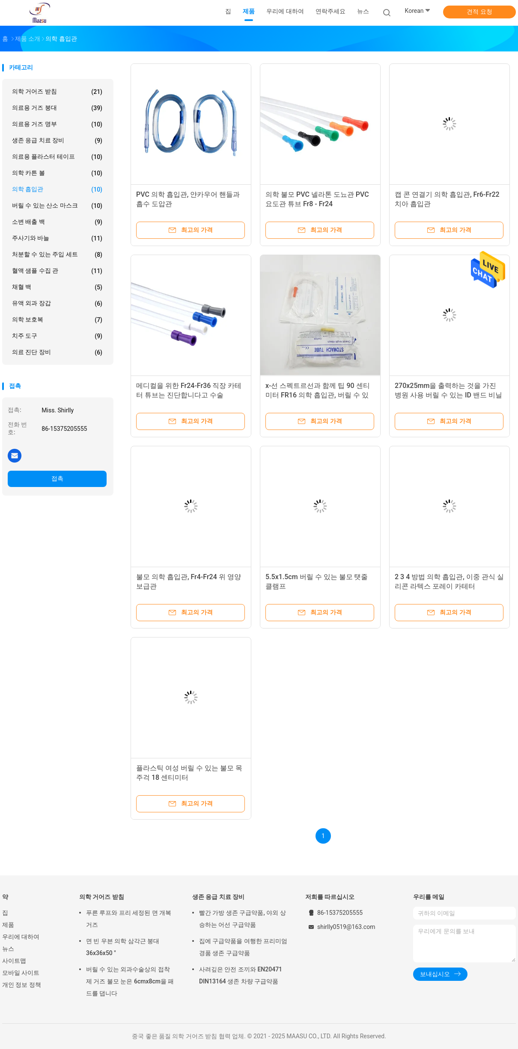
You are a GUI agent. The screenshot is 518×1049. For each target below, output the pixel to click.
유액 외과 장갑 (57, 303)
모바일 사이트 (20, 972)
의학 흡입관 (57, 189)
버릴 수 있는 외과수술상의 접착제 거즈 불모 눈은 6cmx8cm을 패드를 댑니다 (130, 981)
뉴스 (8, 948)
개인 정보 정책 (21, 984)
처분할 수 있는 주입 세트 (57, 254)
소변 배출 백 (57, 222)
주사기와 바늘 (57, 238)
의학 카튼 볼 (57, 173)
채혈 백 (57, 287)
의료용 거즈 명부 (57, 124)
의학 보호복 (57, 320)
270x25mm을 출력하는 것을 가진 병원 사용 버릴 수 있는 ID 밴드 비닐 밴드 (448, 395)
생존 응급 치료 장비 (57, 140)
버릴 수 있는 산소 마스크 (57, 205)
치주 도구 (57, 336)
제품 (8, 924)
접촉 (57, 478)
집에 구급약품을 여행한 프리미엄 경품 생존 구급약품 (243, 947)
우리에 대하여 (20, 936)
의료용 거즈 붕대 (57, 108)
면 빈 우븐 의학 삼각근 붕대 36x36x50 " (122, 947)
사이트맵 (14, 960)
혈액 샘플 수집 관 (57, 271)
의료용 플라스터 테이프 (57, 157)
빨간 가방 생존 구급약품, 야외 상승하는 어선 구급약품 (242, 918)
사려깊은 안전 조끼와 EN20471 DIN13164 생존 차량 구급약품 (240, 975)
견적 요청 (479, 11)
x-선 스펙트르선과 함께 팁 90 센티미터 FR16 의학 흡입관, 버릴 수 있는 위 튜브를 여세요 (317, 395)
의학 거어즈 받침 (57, 91)
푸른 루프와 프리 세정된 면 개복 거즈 (128, 918)
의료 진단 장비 (57, 352)
